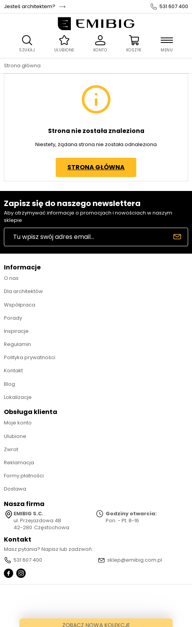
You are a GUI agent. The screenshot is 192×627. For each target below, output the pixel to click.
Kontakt (13, 370)
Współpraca (19, 304)
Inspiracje (16, 331)
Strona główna (22, 65)
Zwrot (11, 449)
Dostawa (15, 488)
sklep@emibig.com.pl (134, 560)
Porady (13, 318)
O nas (11, 278)
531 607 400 (173, 6)
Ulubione (15, 436)
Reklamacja (19, 462)
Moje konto (18, 422)
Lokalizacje (18, 397)
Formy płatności (24, 475)
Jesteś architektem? (29, 6)
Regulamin (17, 344)
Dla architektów (23, 291)
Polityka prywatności (29, 357)
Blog (9, 384)
